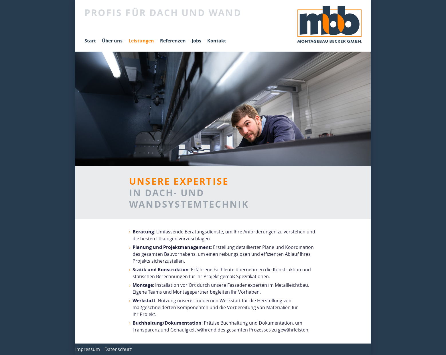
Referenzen (173, 41)
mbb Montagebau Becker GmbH (329, 24)
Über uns (112, 41)
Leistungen (141, 41)
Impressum (87, 349)
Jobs (196, 41)
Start (90, 41)
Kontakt (216, 41)
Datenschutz (118, 349)
